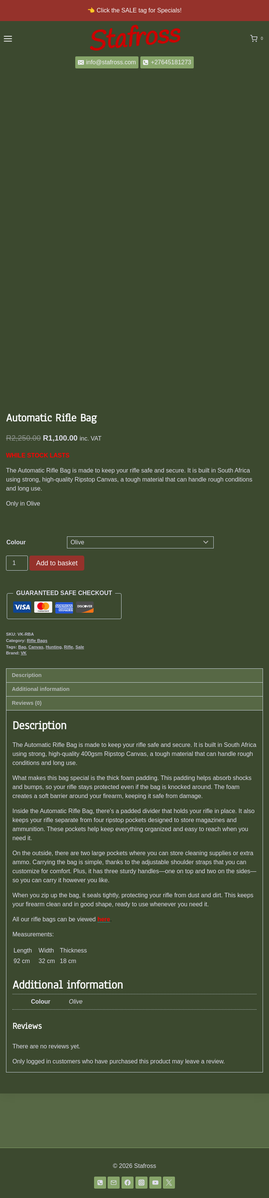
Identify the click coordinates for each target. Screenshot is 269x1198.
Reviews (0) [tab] (26, 757)
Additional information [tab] (40, 743)
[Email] (114, 1183)
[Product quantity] (17, 617)
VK (24, 707)
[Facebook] (128, 1183)
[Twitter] (169, 1183)
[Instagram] (141, 1183)
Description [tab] (26, 729)
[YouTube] (155, 1183)
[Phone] (100, 1183)
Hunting (54, 701)
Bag (22, 701)
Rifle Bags (37, 694)
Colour (16, 596)
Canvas (35, 701)
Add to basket (57, 617)
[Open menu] (8, 38)
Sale (79, 701)
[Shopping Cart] (258, 39)
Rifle (68, 701)
